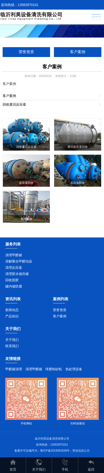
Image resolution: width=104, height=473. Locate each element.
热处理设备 (73, 369)
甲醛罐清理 (13, 369)
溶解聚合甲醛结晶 (18, 261)
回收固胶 (12, 280)
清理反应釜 (13, 267)
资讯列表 (13, 299)
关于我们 (12, 340)
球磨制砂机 (53, 369)
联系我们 (12, 346)
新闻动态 (12, 310)
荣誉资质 (26, 52)
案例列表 (60, 299)
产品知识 (12, 316)
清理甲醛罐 (13, 255)
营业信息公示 (81, 450)
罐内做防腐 (13, 286)
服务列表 (13, 244)
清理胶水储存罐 (17, 274)
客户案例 (77, 52)
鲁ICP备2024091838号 (55, 450)
